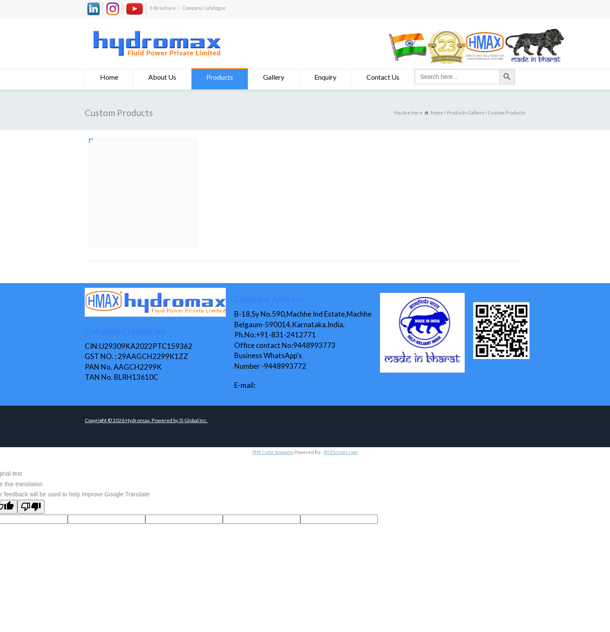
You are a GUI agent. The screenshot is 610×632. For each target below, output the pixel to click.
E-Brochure (163, 8)
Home (109, 78)
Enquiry (325, 78)
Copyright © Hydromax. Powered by (132, 420)
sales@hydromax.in (288, 385)
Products (219, 78)
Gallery (273, 78)
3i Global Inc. (193, 420)
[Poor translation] (30, 507)
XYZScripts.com (341, 452)
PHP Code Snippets (273, 452)
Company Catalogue (204, 8)
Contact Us (382, 78)
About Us (162, 78)
